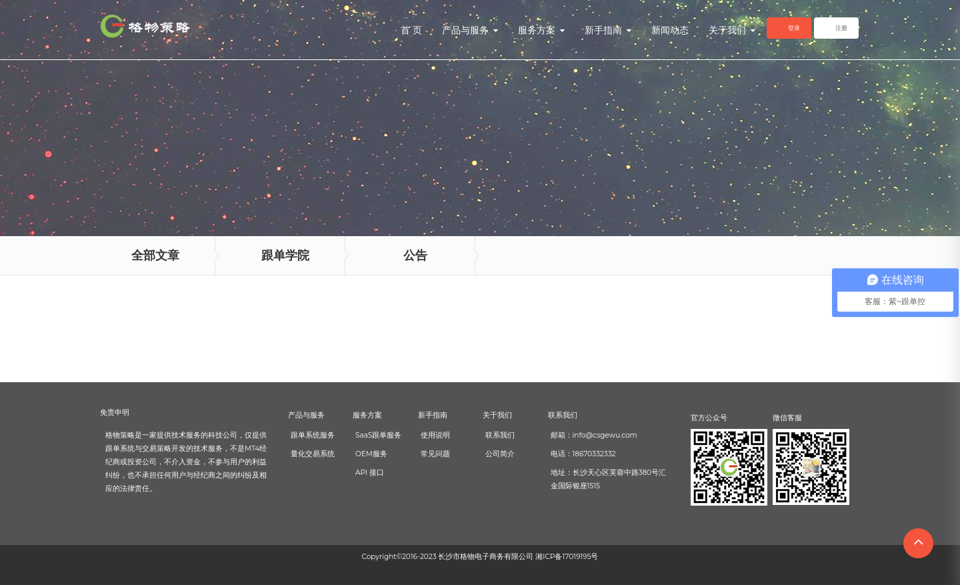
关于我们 (732, 30)
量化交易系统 (313, 454)
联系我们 (500, 435)
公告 (415, 255)
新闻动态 (670, 30)
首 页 (411, 30)
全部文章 (155, 255)
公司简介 (500, 454)
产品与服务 (470, 30)
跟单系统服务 (313, 435)
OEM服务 (371, 454)
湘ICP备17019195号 (566, 556)
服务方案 (541, 30)
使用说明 (435, 435)
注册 (841, 27)
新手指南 (608, 30)
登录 (794, 27)
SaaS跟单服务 (378, 435)
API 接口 (369, 472)
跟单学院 (285, 255)
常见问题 (435, 454)
